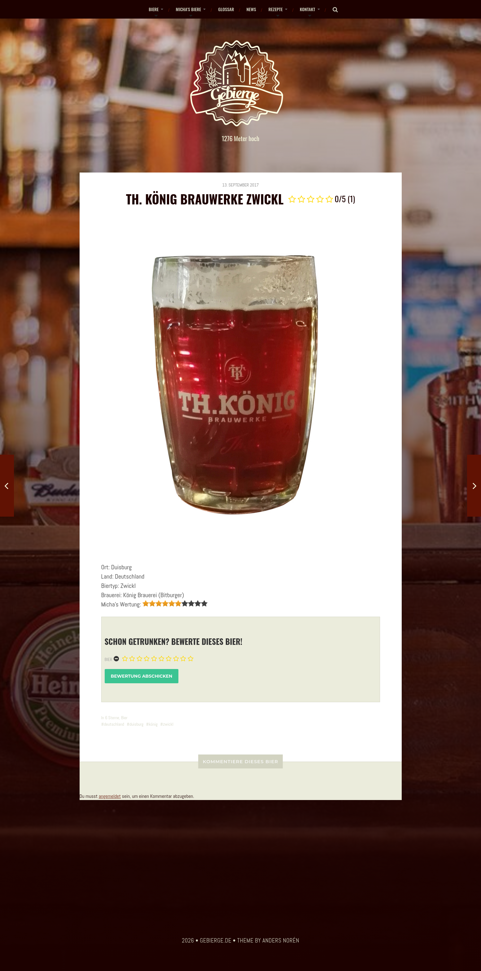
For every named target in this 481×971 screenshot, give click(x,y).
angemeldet (110, 796)
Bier (108, 659)
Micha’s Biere (188, 9)
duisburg (136, 724)
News (251, 9)
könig (153, 724)
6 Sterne (112, 717)
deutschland (114, 724)
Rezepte (276, 9)
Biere (154, 9)
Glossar (226, 9)
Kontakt (307, 9)
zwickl (168, 724)
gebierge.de (215, 940)
